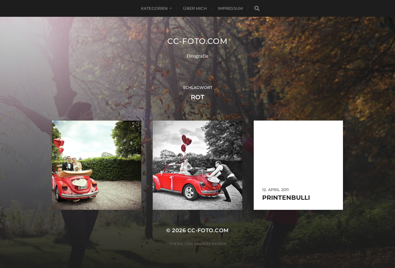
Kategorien (154, 8)
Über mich (194, 8)
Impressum (230, 8)
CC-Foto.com (197, 41)
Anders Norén (210, 243)
